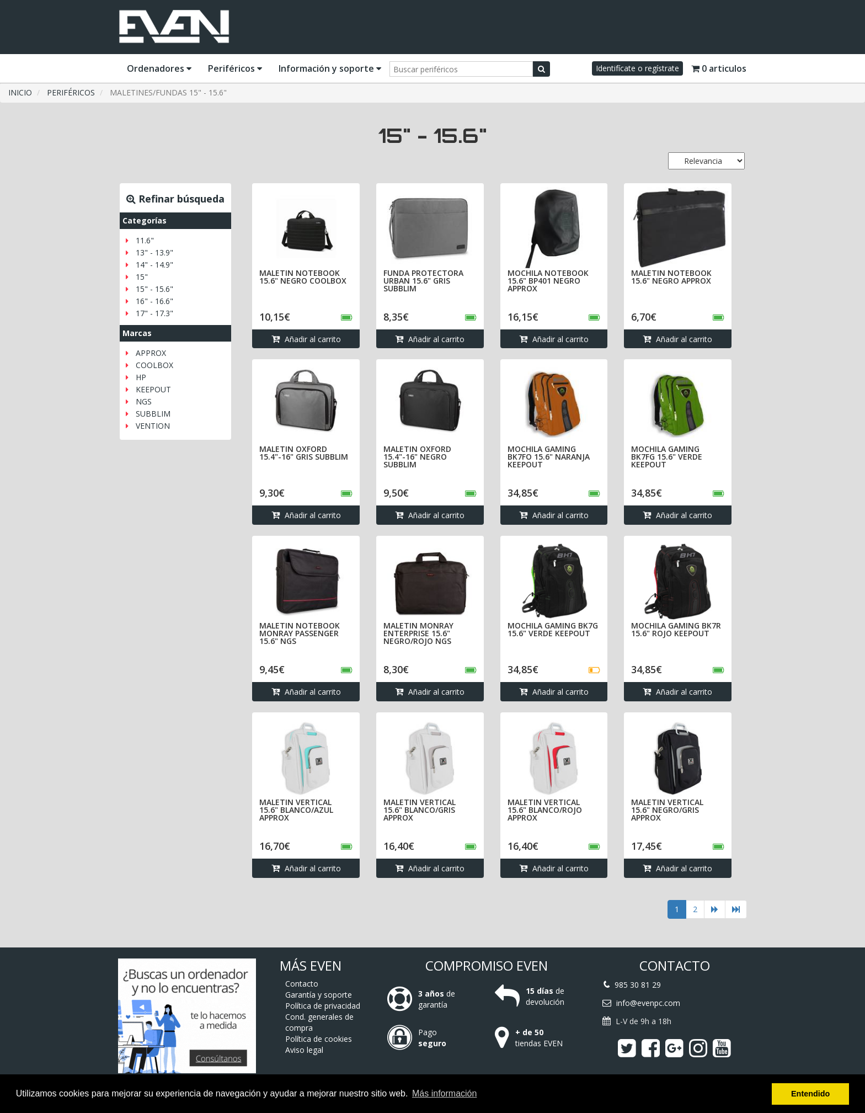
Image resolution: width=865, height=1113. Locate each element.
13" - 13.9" (154, 252)
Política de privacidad (322, 1005)
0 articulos (718, 68)
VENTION (153, 425)
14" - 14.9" (154, 264)
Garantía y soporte (318, 994)
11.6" (145, 240)
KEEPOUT (153, 389)
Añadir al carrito (306, 339)
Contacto (301, 983)
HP (141, 377)
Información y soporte (330, 68)
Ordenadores (159, 68)
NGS (144, 401)
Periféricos (235, 68)
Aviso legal (304, 1050)
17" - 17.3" (154, 313)
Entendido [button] (810, 1093)
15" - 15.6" (154, 289)
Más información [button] (444, 1093)
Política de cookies (318, 1039)
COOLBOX (154, 365)
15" (142, 276)
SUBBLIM (153, 413)
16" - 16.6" (154, 301)
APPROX (151, 353)
